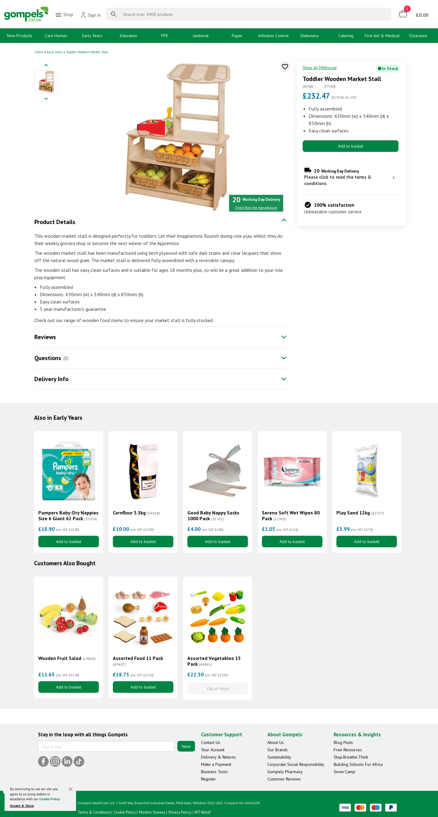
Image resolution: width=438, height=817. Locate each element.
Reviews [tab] (45, 337)
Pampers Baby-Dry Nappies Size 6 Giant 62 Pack (68, 515)
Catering (345, 35)
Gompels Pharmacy (285, 771)
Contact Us (210, 742)
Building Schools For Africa (358, 764)
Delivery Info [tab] (51, 379)
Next (186, 746)
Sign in (90, 15)
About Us (275, 742)
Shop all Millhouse (320, 67)
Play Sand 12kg (360, 513)
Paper (237, 35)
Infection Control (273, 35)
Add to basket (350, 146)
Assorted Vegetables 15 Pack (214, 661)
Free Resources (348, 749)
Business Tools (214, 771)
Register (208, 779)
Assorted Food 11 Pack (138, 661)
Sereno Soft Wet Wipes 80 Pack (291, 515)
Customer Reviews (284, 779)
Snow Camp (344, 771)
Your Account (212, 749)
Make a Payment (216, 764)
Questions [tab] (47, 358)
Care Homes (56, 35)
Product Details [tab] (54, 222)
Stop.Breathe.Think (351, 757)
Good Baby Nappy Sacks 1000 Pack (213, 515)
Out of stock (218, 688)
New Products (19, 35)
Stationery (309, 35)
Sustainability (279, 757)
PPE (164, 35)
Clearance (418, 35)
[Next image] (46, 99)
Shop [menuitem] (64, 15)
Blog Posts (343, 742)
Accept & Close (22, 806)
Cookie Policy (49, 799)
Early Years (92, 35)
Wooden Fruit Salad (67, 658)
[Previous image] (46, 65)
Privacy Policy (180, 812)
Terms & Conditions (94, 812)
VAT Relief (202, 812)
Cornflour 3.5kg (136, 513)
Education (128, 35)
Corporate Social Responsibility (295, 764)
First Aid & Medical (382, 35)
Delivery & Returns (218, 757)
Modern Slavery (152, 812)
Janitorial (201, 35)
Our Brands (277, 749)
